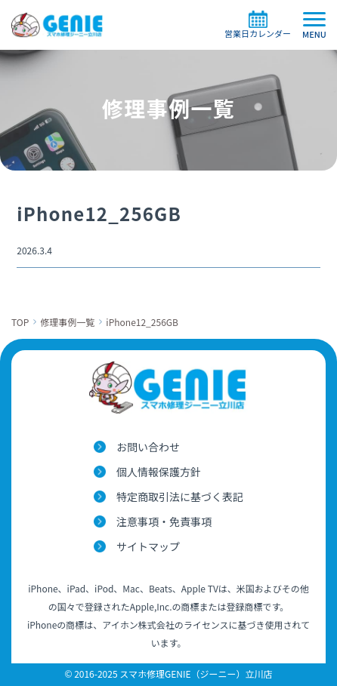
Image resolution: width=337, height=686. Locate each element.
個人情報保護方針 (158, 471)
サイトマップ (148, 546)
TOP (20, 321)
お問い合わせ (148, 446)
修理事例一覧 (67, 321)
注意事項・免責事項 (164, 521)
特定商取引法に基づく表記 (179, 496)
